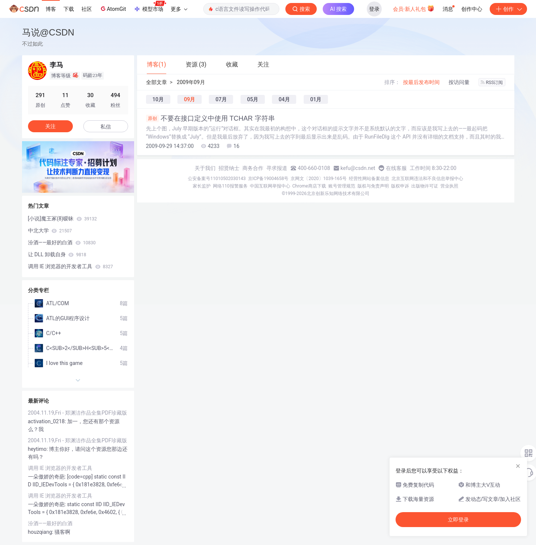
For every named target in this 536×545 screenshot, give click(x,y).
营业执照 (449, 186)
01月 (315, 99)
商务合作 (252, 168)
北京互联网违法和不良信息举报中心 (427, 178)
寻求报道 (276, 168)
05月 (252, 99)
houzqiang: (41, 532)
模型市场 (149, 7)
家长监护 (202, 186)
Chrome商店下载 (309, 186)
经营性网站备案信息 (369, 178)
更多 (179, 9)
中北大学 (50, 230)
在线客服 (396, 168)
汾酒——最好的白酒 (62, 242)
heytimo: (38, 449)
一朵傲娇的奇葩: (47, 477)
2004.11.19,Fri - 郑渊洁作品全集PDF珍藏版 (77, 413)
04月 (284, 99)
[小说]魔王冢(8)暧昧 (62, 219)
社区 (86, 9)
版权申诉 (400, 186)
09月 (189, 99)
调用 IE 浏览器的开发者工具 (70, 266)
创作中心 (471, 9)
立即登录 (458, 520)
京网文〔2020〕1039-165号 (319, 178)
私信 (105, 127)
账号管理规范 (341, 186)
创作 (508, 9)
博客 (51, 9)
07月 (221, 99)
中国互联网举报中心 (270, 186)
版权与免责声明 (373, 186)
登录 (374, 9)
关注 (50, 126)
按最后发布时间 (421, 82)
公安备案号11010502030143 (216, 178)
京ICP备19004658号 (268, 178)
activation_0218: (48, 421)
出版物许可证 (424, 186)
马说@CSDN (48, 32)
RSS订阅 (492, 82)
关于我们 (205, 168)
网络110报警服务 (230, 186)
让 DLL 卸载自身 (57, 254)
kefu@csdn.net (358, 168)
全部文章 (156, 82)
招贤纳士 (229, 168)
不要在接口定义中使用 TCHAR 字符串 (210, 118)
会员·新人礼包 (413, 8)
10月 (158, 99)
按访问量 (459, 82)
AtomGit (112, 8)
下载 (68, 9)
